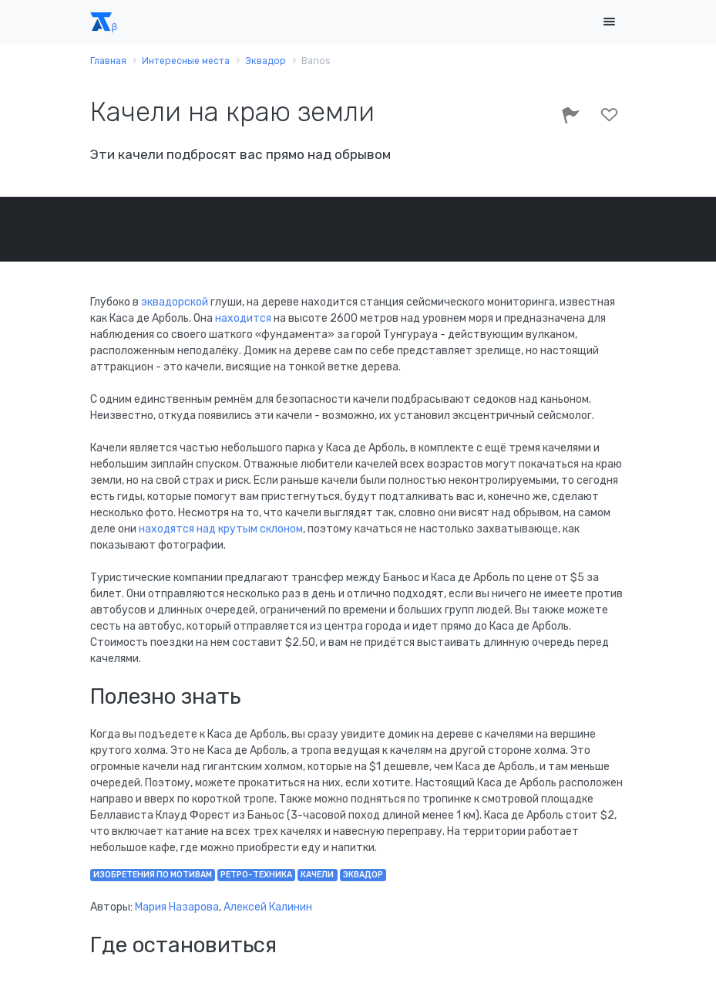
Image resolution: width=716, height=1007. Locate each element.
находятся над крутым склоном (221, 529)
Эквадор (363, 875)
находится (243, 318)
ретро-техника (256, 875)
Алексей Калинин (268, 907)
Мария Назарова (177, 907)
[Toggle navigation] (610, 21)
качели (317, 875)
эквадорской (174, 302)
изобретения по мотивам (152, 875)
